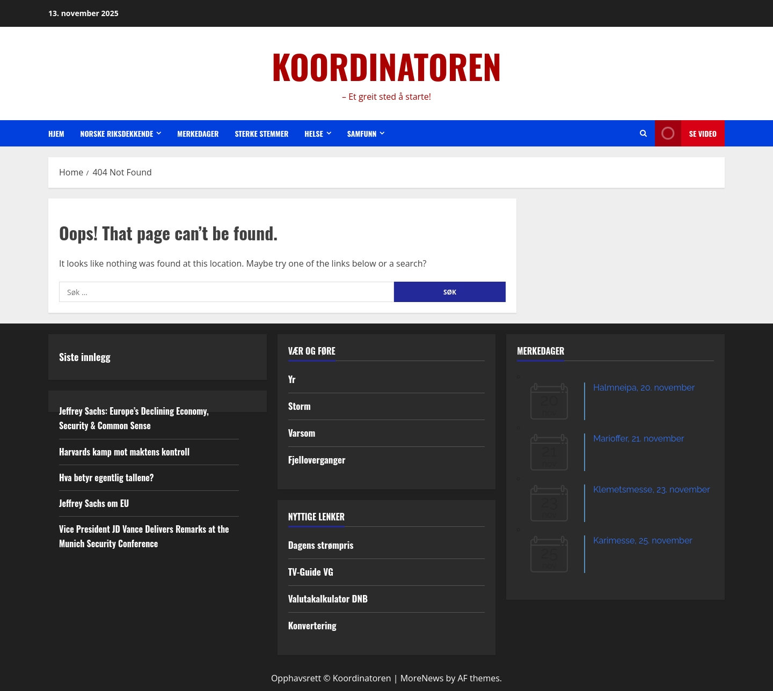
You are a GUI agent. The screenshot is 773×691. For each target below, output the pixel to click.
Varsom (302, 432)
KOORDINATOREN (386, 66)
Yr (292, 379)
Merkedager (197, 133)
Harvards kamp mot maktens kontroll (124, 451)
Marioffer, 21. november (638, 438)
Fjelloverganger (317, 459)
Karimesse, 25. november (642, 540)
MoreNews (422, 678)
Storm (299, 406)
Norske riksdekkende (117, 133)
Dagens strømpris (321, 545)
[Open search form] (643, 133)
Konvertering (312, 625)
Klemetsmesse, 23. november (651, 489)
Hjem (56, 133)
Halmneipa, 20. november (644, 388)
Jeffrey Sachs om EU (94, 503)
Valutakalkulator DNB (328, 598)
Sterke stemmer (261, 133)
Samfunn (362, 133)
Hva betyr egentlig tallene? (106, 477)
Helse (313, 133)
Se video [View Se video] (686, 133)
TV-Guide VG (310, 571)
